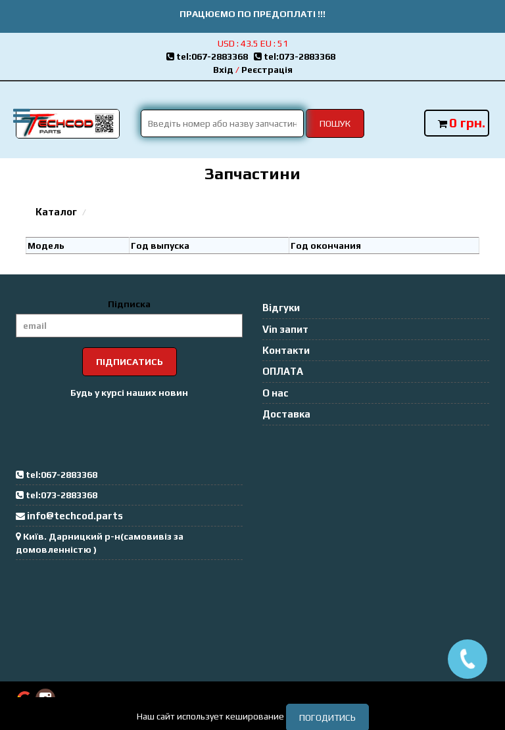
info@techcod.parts (75, 515)
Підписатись (129, 361)
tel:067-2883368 (210, 56)
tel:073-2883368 (296, 56)
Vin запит (285, 329)
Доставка (286, 413)
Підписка (129, 304)
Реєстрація (267, 69)
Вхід (223, 69)
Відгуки (281, 307)
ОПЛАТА (282, 371)
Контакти (286, 350)
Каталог (56, 211)
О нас (275, 392)
